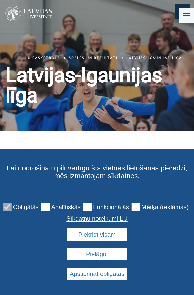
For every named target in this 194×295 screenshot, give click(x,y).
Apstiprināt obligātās (97, 273)
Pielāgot (97, 254)
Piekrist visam (97, 234)
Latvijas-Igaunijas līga (154, 58)
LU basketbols (42, 58)
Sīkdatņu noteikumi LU (96, 218)
